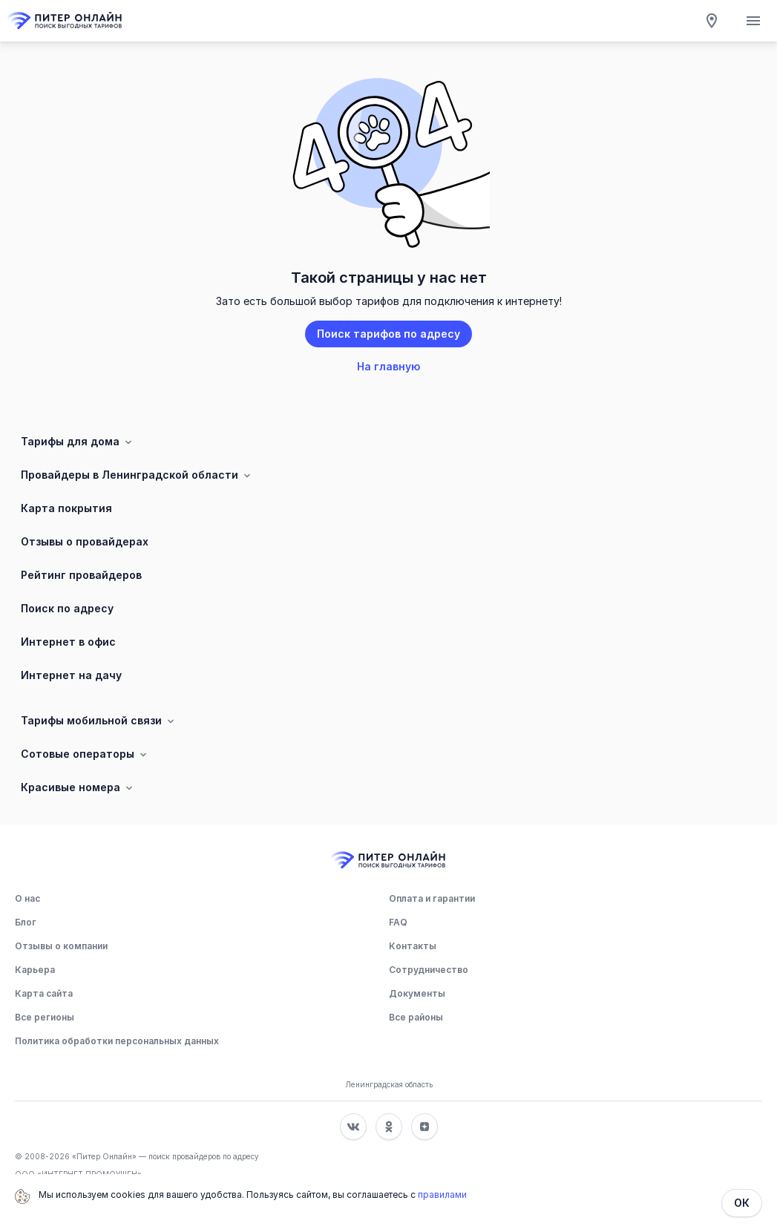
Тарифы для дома (77, 441)
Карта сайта (44, 993)
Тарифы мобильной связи (99, 720)
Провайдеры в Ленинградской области (137, 475)
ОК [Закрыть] (742, 1202)
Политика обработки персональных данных (117, 1040)
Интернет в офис (68, 641)
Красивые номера (78, 787)
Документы (417, 993)
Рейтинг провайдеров (81, 575)
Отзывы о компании (61, 945)
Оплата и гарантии (432, 898)
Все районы (416, 1017)
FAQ (398, 922)
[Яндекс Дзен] (424, 1126)
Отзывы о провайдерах (84, 541)
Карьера (35, 969)
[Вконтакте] (353, 1126)
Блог (25, 922)
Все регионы (44, 1017)
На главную (388, 366)
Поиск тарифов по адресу (388, 333)
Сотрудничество (428, 969)
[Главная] (65, 21)
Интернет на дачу (71, 675)
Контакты (412, 945)
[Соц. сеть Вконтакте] (353, 1126)
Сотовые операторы (85, 754)
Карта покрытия (66, 508)
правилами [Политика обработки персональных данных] (442, 1194)
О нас (27, 898)
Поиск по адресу (67, 608)
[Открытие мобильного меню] (753, 21)
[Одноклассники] (389, 1126)
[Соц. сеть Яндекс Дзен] (424, 1126)
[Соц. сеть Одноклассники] (389, 1126)
